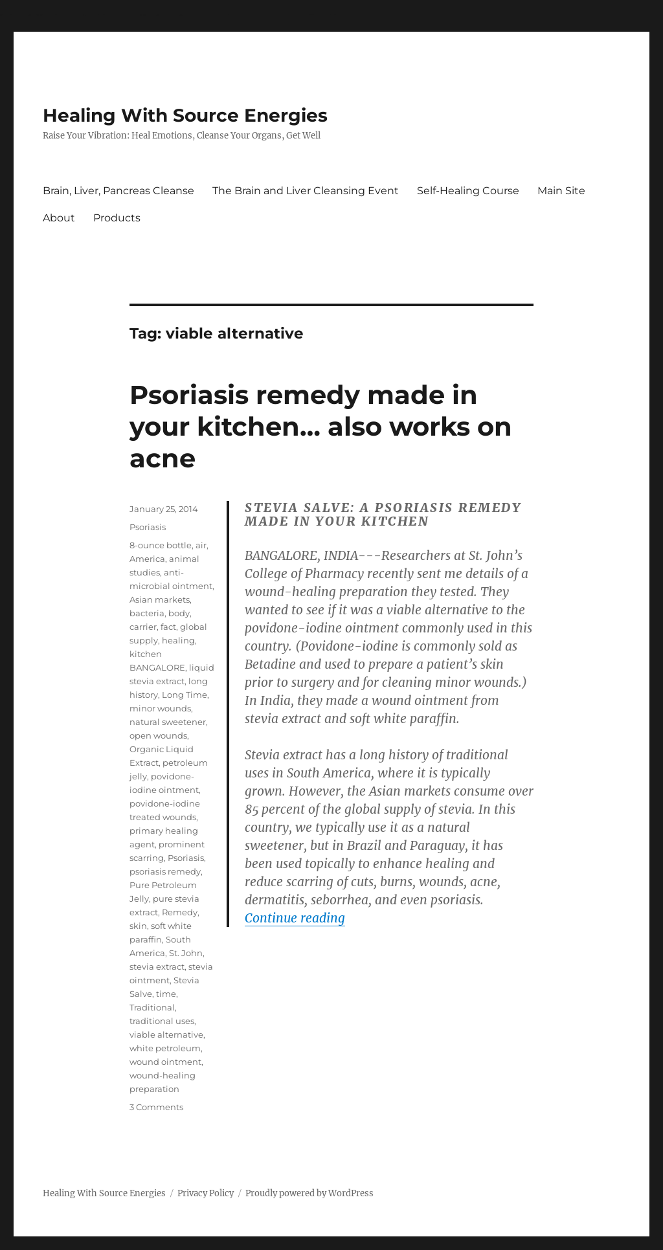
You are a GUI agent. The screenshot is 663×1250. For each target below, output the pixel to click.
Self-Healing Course (468, 190)
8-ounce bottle (160, 545)
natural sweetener (167, 722)
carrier (143, 626)
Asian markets (159, 599)
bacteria (146, 613)
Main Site (561, 190)
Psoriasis (147, 527)
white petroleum (165, 1048)
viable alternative (166, 1034)
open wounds (158, 735)
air (201, 545)
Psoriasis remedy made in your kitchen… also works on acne (320, 426)
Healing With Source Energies (185, 115)
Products (116, 218)
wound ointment (165, 1061)
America (147, 558)
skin (138, 926)
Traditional (152, 1007)
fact (168, 626)
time (166, 993)
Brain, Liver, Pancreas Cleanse (118, 190)
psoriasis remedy (165, 871)
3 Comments (156, 1107)
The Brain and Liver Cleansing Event (305, 190)
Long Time (184, 694)
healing (178, 640)
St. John (186, 953)
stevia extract (157, 966)
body (179, 613)
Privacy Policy (205, 1193)
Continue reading (295, 918)
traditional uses (161, 1021)
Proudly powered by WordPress (309, 1193)
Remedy (179, 912)
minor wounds (160, 708)
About (59, 218)
